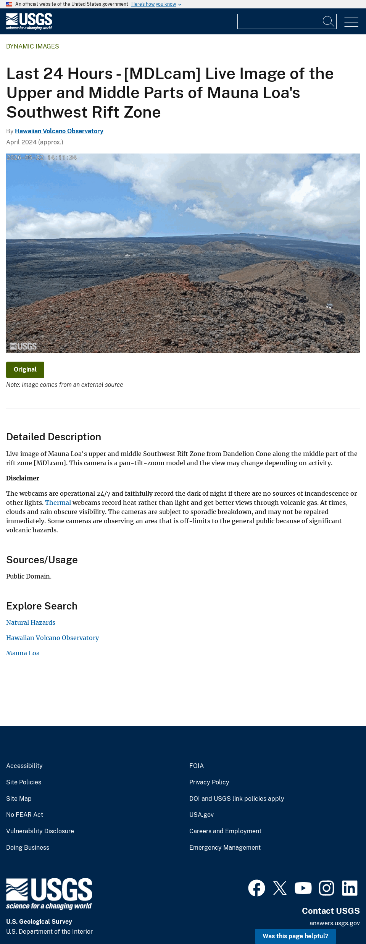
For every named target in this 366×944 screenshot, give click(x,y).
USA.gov (201, 814)
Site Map (19, 798)
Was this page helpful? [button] (296, 936)
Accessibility (24, 766)
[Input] (287, 21)
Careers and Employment (225, 831)
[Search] (329, 21)
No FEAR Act (24, 814)
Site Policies (23, 782)
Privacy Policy (209, 782)
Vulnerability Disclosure (40, 831)
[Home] (29, 28)
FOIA (196, 766)
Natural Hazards (30, 622)
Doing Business (27, 847)
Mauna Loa (23, 653)
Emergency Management (225, 847)
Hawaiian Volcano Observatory (59, 131)
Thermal (58, 502)
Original (25, 369)
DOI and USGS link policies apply (236, 798)
